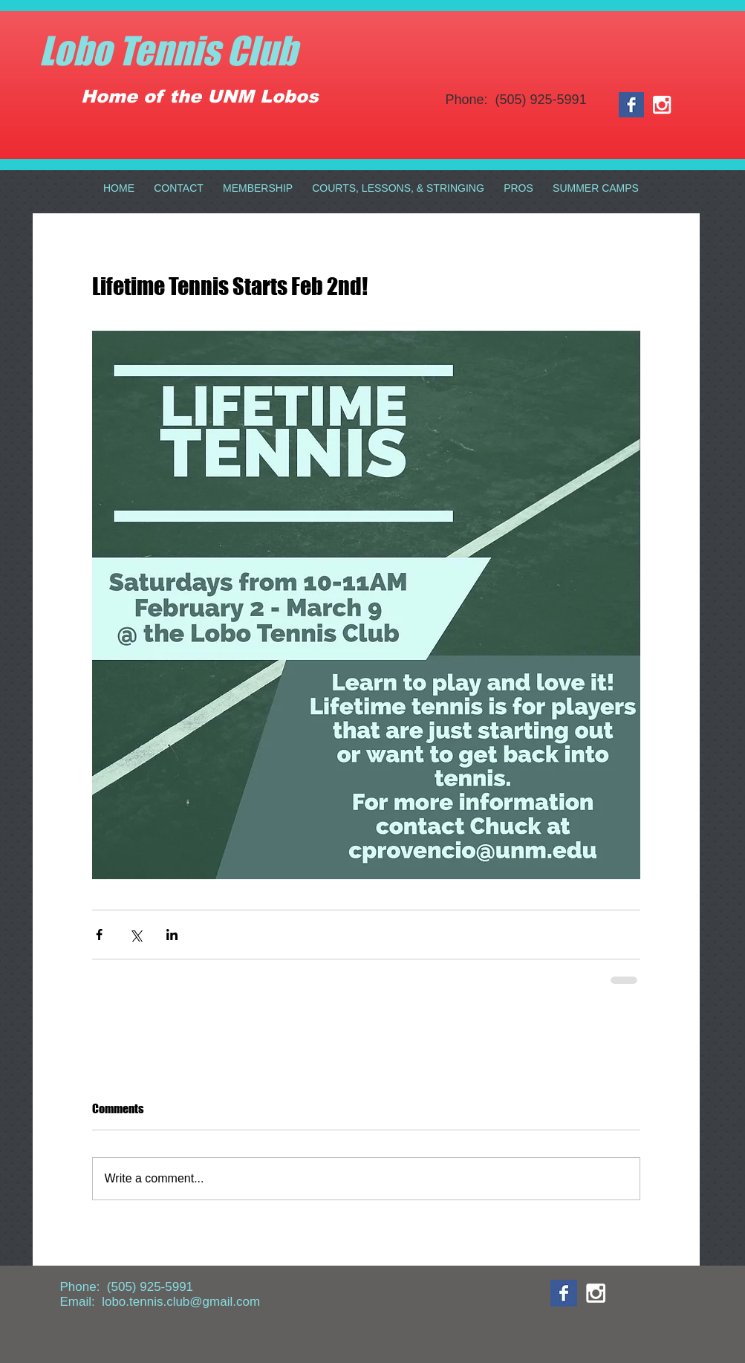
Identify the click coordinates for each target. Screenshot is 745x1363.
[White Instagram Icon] (661, 104)
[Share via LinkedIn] (172, 934)
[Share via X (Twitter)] (135, 934)
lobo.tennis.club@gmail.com (181, 1302)
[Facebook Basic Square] (631, 104)
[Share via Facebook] (99, 934)
